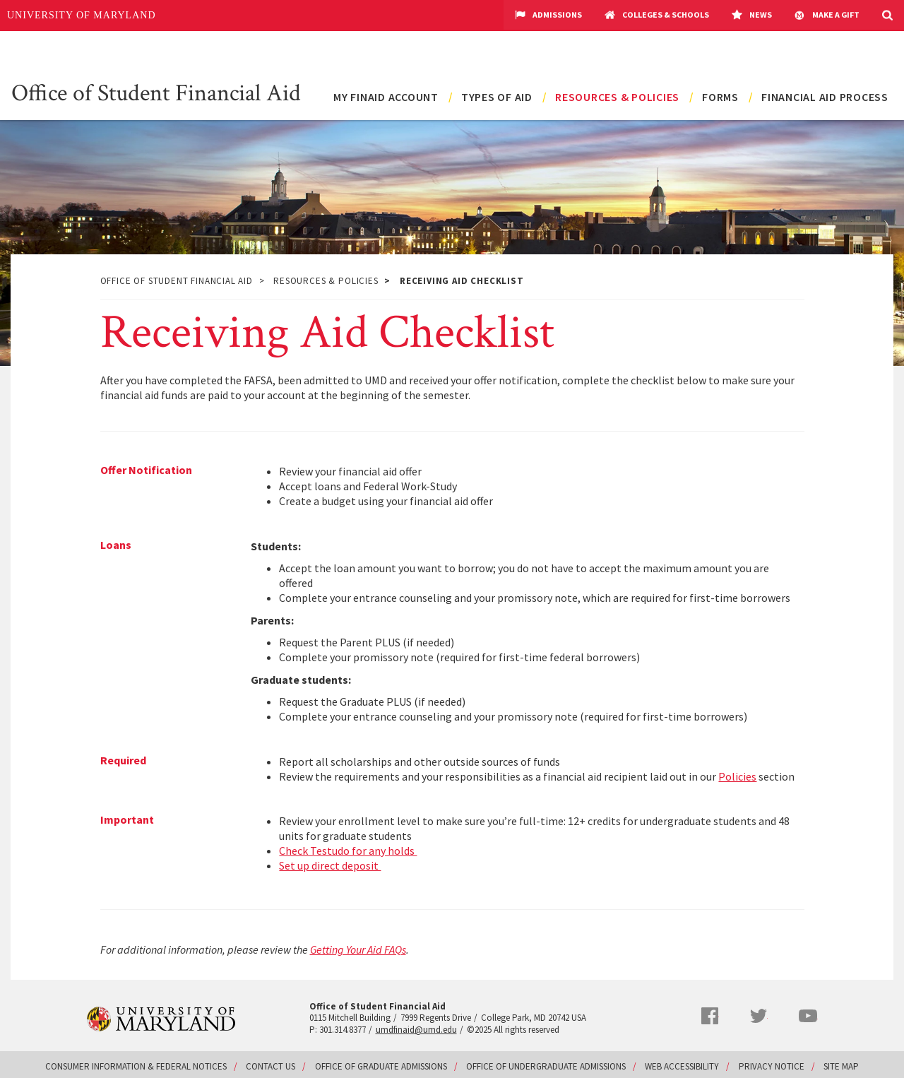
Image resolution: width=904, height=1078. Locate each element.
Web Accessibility (682, 1066)
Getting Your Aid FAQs (358, 949)
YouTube (808, 1016)
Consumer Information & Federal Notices (136, 1066)
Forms (720, 97)
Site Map (841, 1066)
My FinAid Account (386, 97)
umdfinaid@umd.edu (416, 1030)
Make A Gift (827, 15)
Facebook (710, 1016)
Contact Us (270, 1066)
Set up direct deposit (330, 865)
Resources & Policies (617, 97)
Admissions (548, 15)
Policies (737, 776)
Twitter (758, 1016)
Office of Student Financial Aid (156, 91)
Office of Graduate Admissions (381, 1066)
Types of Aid (497, 97)
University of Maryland (81, 15)
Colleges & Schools (657, 15)
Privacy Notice (771, 1066)
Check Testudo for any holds (348, 850)
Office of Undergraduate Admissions (546, 1066)
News (752, 15)
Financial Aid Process (824, 97)
